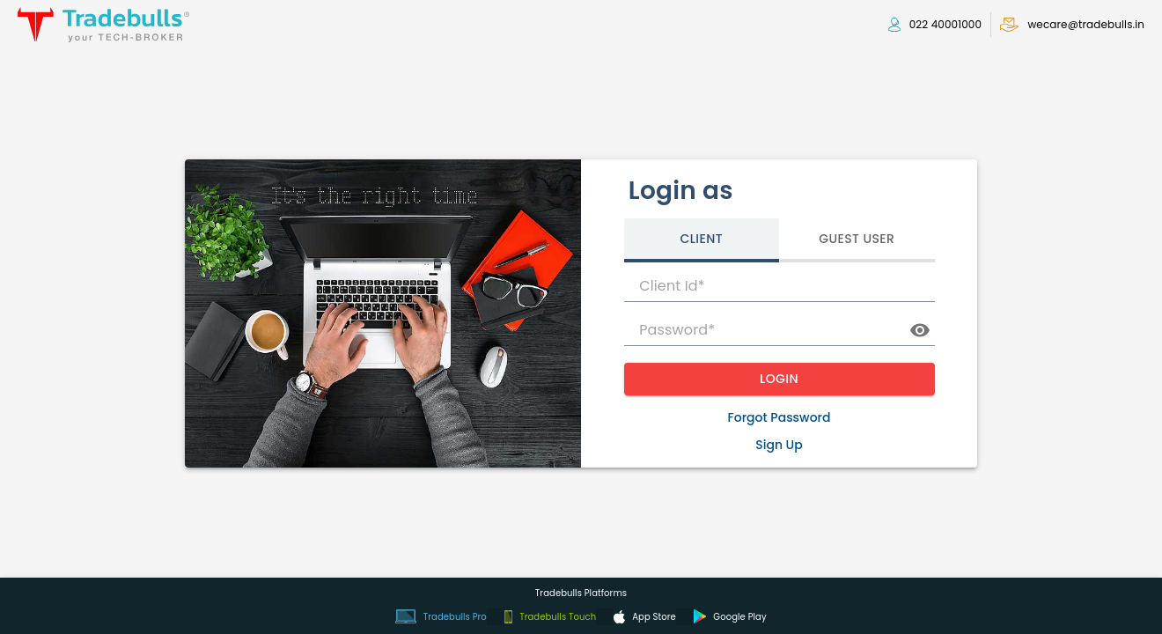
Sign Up (779, 444)
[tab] (702, 240)
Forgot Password (779, 417)
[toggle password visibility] (919, 330)
